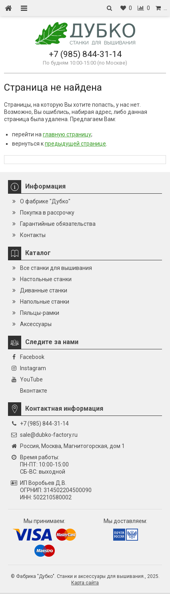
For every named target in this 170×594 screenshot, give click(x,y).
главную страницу (67, 134)
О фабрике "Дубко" (45, 201)
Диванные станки (43, 290)
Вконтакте (33, 390)
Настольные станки (46, 279)
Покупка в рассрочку (47, 212)
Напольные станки (44, 301)
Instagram (33, 368)
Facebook (32, 357)
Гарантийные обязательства (58, 224)
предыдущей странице (75, 143)
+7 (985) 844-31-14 (85, 54)
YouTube (31, 379)
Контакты (33, 235)
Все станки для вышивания (56, 268)
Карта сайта (85, 583)
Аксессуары (36, 324)
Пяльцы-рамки (39, 313)
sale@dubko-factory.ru (49, 435)
